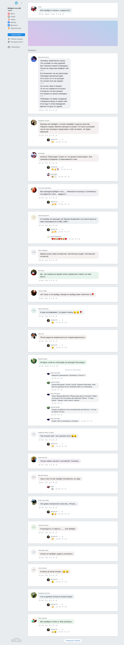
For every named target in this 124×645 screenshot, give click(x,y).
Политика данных (16, 641)
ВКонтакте (13, 25)
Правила (13, 640)
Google (11, 16)
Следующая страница (73, 640)
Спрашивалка (14, 47)
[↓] (60, 14)
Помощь (19, 640)
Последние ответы (15, 42)
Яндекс (11, 19)
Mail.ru (11, 14)
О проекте (16, 638)
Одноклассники (14, 28)
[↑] (57, 14)
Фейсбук (12, 22)
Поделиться (63, 14)
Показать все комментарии (73, 370)
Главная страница (15, 39)
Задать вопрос (16, 34)
